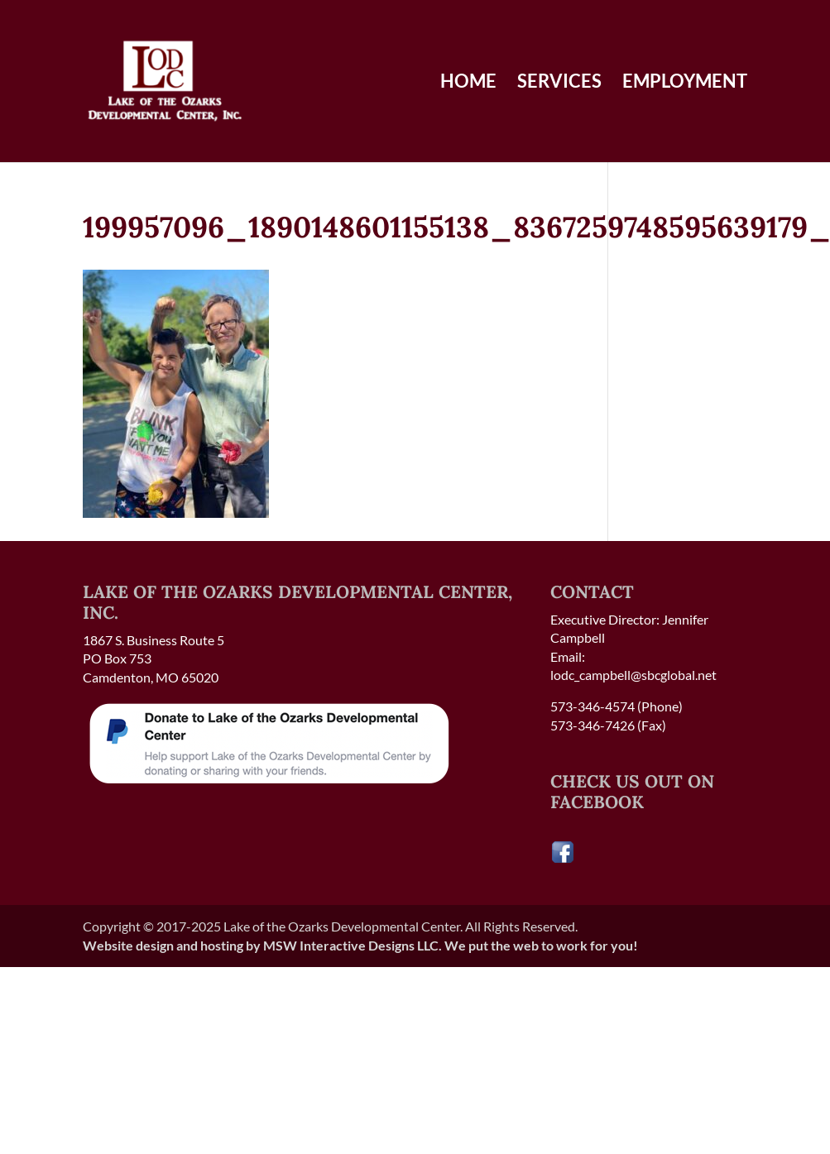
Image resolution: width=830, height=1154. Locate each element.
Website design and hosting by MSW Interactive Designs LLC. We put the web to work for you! (360, 945)
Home (468, 83)
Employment (684, 83)
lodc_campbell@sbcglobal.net (633, 674)
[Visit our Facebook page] (562, 859)
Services (559, 83)
